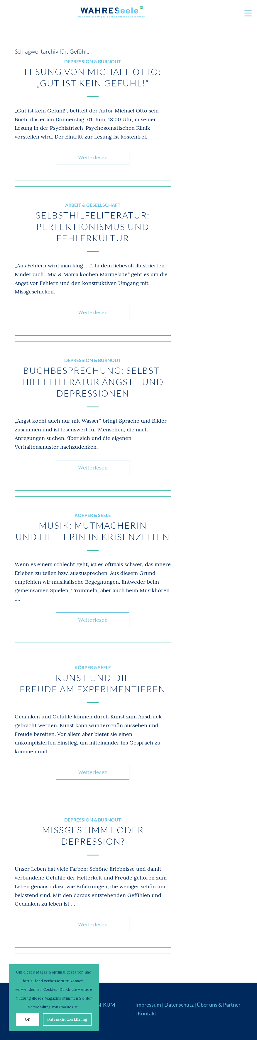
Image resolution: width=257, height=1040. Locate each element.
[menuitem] (245, 13)
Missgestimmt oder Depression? (93, 835)
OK (28, 1019)
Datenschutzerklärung (67, 1019)
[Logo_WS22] (111, 13)
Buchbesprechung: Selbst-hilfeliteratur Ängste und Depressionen (93, 382)
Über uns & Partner (219, 1004)
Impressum (148, 1004)
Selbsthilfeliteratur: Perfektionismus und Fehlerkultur (93, 226)
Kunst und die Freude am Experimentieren (93, 683)
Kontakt (147, 1013)
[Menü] (245, 13)
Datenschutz (179, 1004)
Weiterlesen (93, 157)
